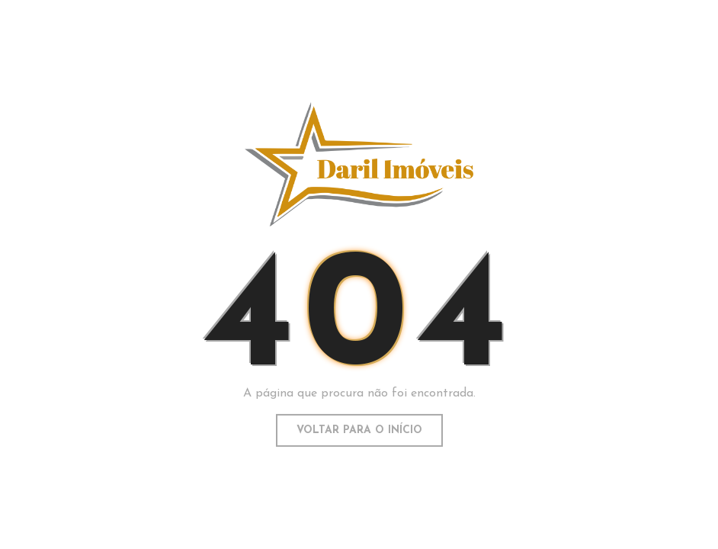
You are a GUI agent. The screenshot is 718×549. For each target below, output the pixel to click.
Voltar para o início (359, 429)
